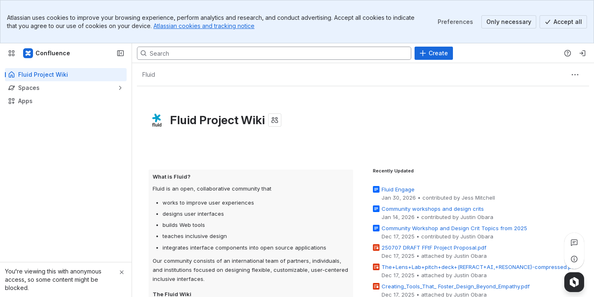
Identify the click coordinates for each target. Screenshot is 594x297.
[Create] (434, 53)
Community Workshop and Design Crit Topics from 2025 (454, 228)
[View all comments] (574, 242)
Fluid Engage (398, 189)
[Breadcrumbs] (148, 75)
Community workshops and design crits (433, 208)
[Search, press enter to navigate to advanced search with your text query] (274, 53)
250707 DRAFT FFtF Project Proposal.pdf (434, 247)
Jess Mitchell (478, 197)
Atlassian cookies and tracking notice (204, 25)
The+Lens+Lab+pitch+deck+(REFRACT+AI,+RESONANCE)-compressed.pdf (479, 267)
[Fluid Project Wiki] (47, 53)
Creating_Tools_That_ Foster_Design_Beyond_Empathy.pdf (456, 286)
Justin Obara (476, 217)
